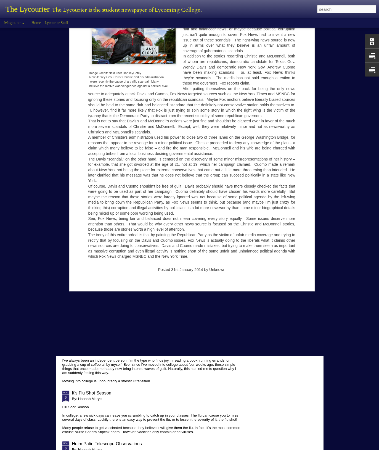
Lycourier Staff (56, 23)
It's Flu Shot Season (92, 393)
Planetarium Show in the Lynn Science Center (117, 287)
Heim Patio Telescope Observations (107, 443)
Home (36, 23)
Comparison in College (94, 338)
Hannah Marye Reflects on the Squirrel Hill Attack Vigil (125, 244)
